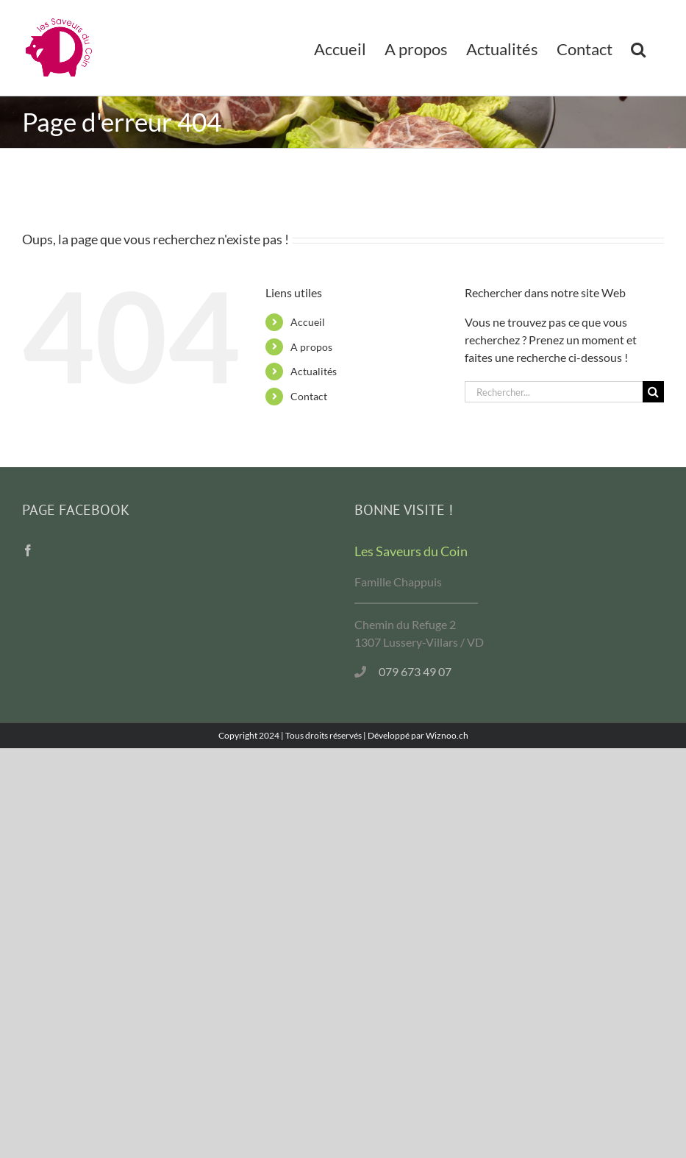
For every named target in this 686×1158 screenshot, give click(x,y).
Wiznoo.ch (447, 735)
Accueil (307, 322)
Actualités (313, 371)
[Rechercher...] (554, 391)
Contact (308, 396)
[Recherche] (653, 391)
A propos (311, 347)
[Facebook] (28, 550)
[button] (638, 48)
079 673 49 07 (415, 671)
